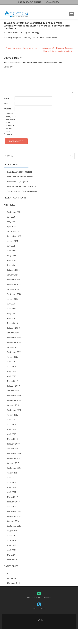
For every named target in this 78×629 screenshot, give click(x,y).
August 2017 (12, 473)
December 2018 (14, 395)
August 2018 (12, 415)
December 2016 (14, 511)
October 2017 (13, 463)
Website (7, 108)
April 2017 (11, 492)
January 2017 (12, 506)
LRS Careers (53, 2)
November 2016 (14, 516)
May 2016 (11, 545)
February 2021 (13, 270)
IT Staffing (11, 578)
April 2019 (11, 376)
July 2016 (11, 535)
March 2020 (12, 323)
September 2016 (14, 526)
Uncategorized (30, 37)
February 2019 (13, 386)
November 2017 (14, 458)
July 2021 (11, 246)
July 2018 (11, 419)
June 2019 (11, 366)
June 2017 (11, 482)
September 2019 (14, 352)
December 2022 (14, 236)
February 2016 (13, 559)
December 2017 (14, 453)
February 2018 (13, 444)
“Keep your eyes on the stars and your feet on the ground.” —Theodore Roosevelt (38, 48)
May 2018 (11, 429)
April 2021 (11, 260)
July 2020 (11, 303)
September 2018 (14, 410)
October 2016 (13, 521)
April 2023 (11, 226)
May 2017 (11, 487)
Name (7, 98)
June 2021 (11, 250)
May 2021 (11, 255)
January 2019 (12, 390)
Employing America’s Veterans (20, 176)
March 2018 (12, 439)
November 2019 (14, 342)
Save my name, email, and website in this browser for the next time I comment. (11, 123)
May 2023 (11, 221)
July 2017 (11, 477)
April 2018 (11, 434)
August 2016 (12, 530)
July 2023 (11, 217)
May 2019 (11, 371)
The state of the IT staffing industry (22, 191)
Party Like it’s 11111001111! (19, 172)
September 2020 (14, 294)
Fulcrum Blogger (34, 32)
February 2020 (13, 328)
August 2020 (12, 299)
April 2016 (11, 550)
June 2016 (11, 540)
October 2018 (13, 405)
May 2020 (11, 313)
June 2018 (11, 424)
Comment (8, 67)
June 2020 (11, 308)
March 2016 (12, 555)
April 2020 (11, 318)
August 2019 (12, 357)
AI (8, 573)
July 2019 (11, 361)
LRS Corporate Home (29, 2)
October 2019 (13, 347)
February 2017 (13, 501)
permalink (53, 37)
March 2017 (12, 497)
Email (7, 103)
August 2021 (12, 241)
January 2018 (12, 448)
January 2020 (12, 332)
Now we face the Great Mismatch (21, 186)
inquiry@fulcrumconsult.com (39, 597)
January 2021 (12, 275)
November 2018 (14, 400)
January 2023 (12, 231)
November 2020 (14, 284)
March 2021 (12, 265)
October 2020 (13, 289)
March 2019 (12, 381)
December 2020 (14, 279)
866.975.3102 (39, 608)
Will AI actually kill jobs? (17, 181)
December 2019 (14, 337)
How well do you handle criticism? (58, 51)
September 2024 (14, 212)
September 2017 (14, 468)
